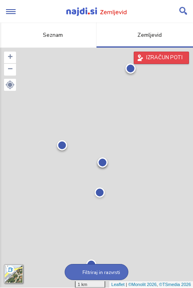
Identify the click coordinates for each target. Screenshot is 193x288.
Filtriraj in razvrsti (96, 272)
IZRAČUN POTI (164, 57)
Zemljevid (145, 35)
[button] (10, 85)
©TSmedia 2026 (175, 284)
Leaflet (118, 284)
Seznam (48, 35)
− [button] (10, 70)
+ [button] (10, 58)
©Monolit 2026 (142, 284)
